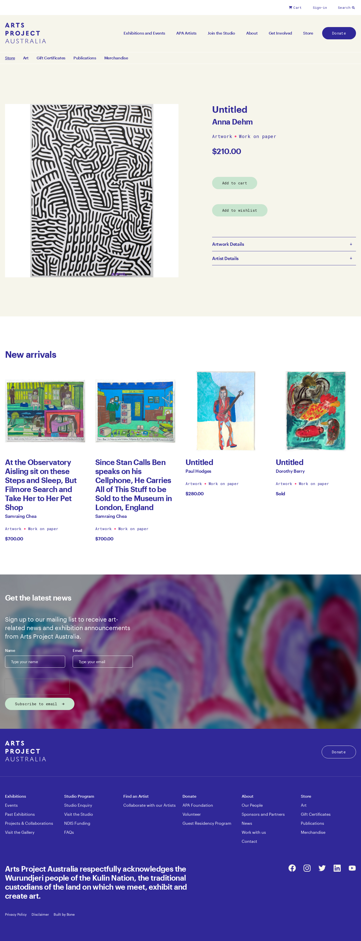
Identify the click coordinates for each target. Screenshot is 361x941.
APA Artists (186, 33)
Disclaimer (40, 914)
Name (10, 650)
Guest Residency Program (207, 823)
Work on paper (257, 136)
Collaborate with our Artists (149, 805)
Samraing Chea (20, 516)
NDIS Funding (77, 823)
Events (11, 805)
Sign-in (320, 7)
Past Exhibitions (20, 814)
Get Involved (280, 33)
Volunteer (192, 814)
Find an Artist (136, 796)
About (252, 33)
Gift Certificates (51, 57)
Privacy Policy (16, 914)
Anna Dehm (232, 121)
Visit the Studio (78, 814)
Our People (252, 805)
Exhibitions (15, 796)
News (247, 823)
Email (77, 650)
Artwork (222, 136)
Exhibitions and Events (144, 33)
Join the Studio (221, 33)
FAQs (69, 832)
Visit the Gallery (19, 832)
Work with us (254, 832)
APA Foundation (198, 805)
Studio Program (79, 796)
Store (308, 33)
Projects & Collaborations (29, 823)
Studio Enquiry (78, 805)
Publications (84, 57)
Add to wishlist (239, 210)
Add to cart (234, 182)
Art (26, 57)
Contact (249, 841)
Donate (339, 33)
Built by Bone (64, 914)
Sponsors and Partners (263, 814)
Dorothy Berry (290, 471)
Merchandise (116, 57)
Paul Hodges (198, 471)
